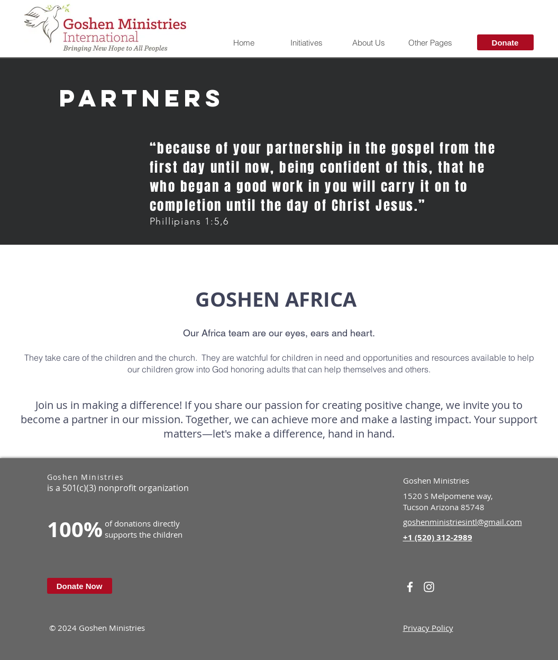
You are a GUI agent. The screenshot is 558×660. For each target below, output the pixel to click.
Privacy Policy (428, 627)
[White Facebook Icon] (410, 587)
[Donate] (505, 42)
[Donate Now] (79, 586)
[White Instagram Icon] (429, 587)
